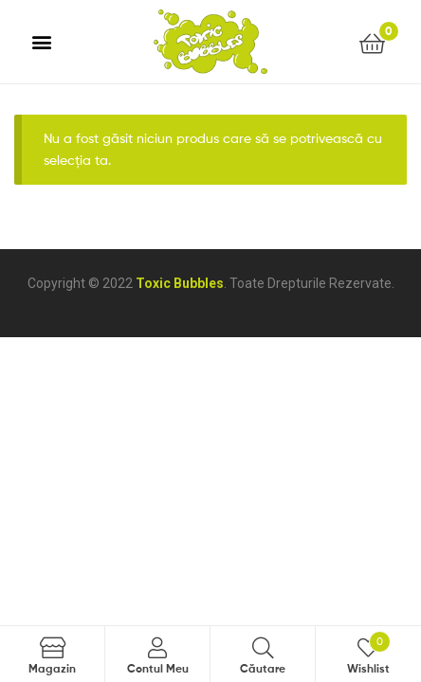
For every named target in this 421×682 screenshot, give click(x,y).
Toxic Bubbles (180, 283)
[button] (42, 42)
